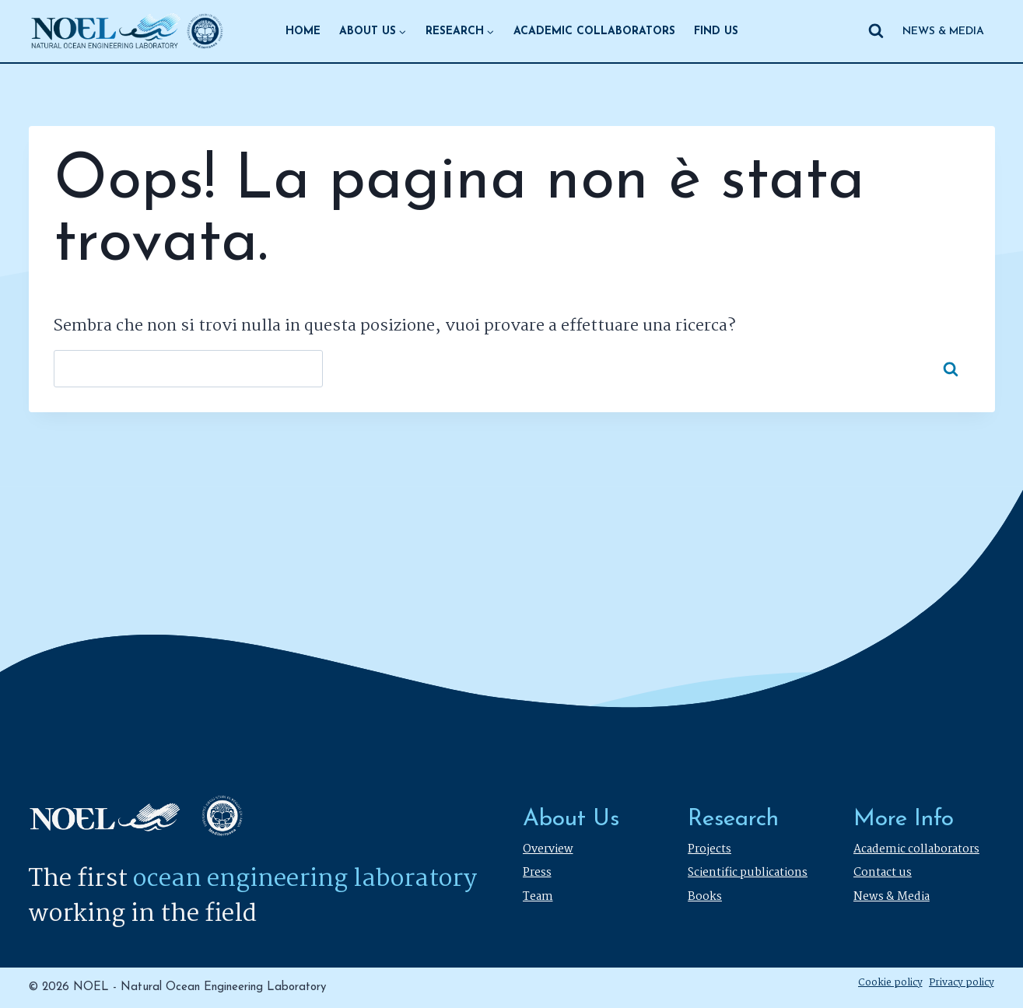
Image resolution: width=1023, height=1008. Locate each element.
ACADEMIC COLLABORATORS (594, 31)
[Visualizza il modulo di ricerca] (876, 31)
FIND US (716, 31)
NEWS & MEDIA (943, 31)
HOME (303, 31)
